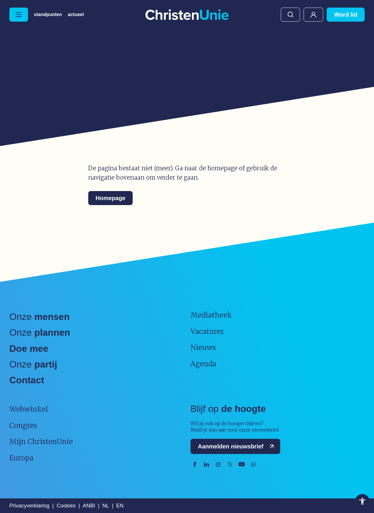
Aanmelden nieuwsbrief (237, 446)
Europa (21, 457)
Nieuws (203, 347)
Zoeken (290, 14)
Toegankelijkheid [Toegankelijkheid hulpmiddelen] (362, 501)
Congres (23, 425)
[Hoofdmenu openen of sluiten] (18, 15)
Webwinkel (28, 409)
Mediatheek (211, 315)
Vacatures (207, 331)
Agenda (203, 363)
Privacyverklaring (29, 506)
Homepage (110, 198)
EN (120, 506)
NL (105, 506)
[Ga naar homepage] (187, 15)
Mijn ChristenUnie (313, 14)
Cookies (66, 506)
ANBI (89, 506)
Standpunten (48, 14)
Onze (39, 316)
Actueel (76, 14)
